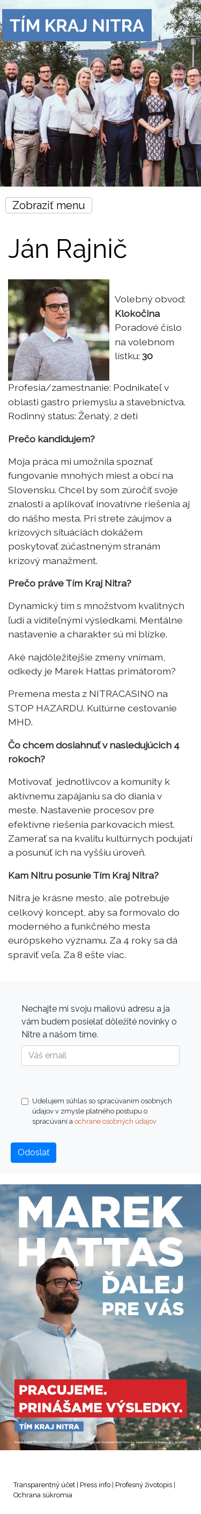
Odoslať (33, 1152)
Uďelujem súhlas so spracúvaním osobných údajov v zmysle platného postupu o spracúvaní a (96, 1111)
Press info (95, 1485)
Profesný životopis (143, 1485)
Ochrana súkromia (42, 1495)
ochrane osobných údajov (116, 1121)
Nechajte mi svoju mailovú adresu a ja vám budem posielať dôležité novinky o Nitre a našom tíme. (99, 1022)
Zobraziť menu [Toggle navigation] (48, 205)
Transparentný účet (44, 1485)
